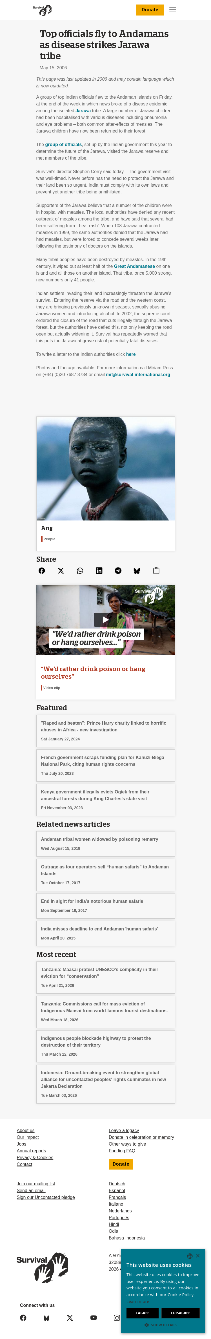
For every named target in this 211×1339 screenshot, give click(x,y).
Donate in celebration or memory (141, 1137)
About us (25, 1130)
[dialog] (163, 1291)
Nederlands (120, 1210)
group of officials (63, 144)
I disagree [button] (180, 1313)
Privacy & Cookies (35, 1157)
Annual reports (31, 1150)
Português (119, 1217)
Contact (24, 1164)
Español (117, 1190)
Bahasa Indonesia (127, 1238)
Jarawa (83, 110)
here (131, 354)
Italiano (116, 1204)
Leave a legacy (124, 1130)
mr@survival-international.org (138, 374)
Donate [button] (149, 10)
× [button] (198, 1256)
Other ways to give (127, 1144)
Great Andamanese (134, 266)
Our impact (28, 1137)
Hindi (114, 1224)
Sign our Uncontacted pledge (46, 1197)
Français (117, 1197)
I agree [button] (142, 1313)
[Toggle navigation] (172, 9)
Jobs (21, 1144)
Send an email (31, 1190)
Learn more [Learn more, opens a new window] (137, 1301)
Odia (113, 1231)
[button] (163, 1325)
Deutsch (117, 1183)
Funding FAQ (122, 1150)
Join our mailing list (36, 1183)
